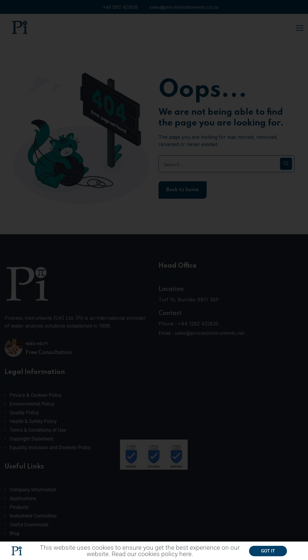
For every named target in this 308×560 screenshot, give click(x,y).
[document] (154, 280)
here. (186, 555)
